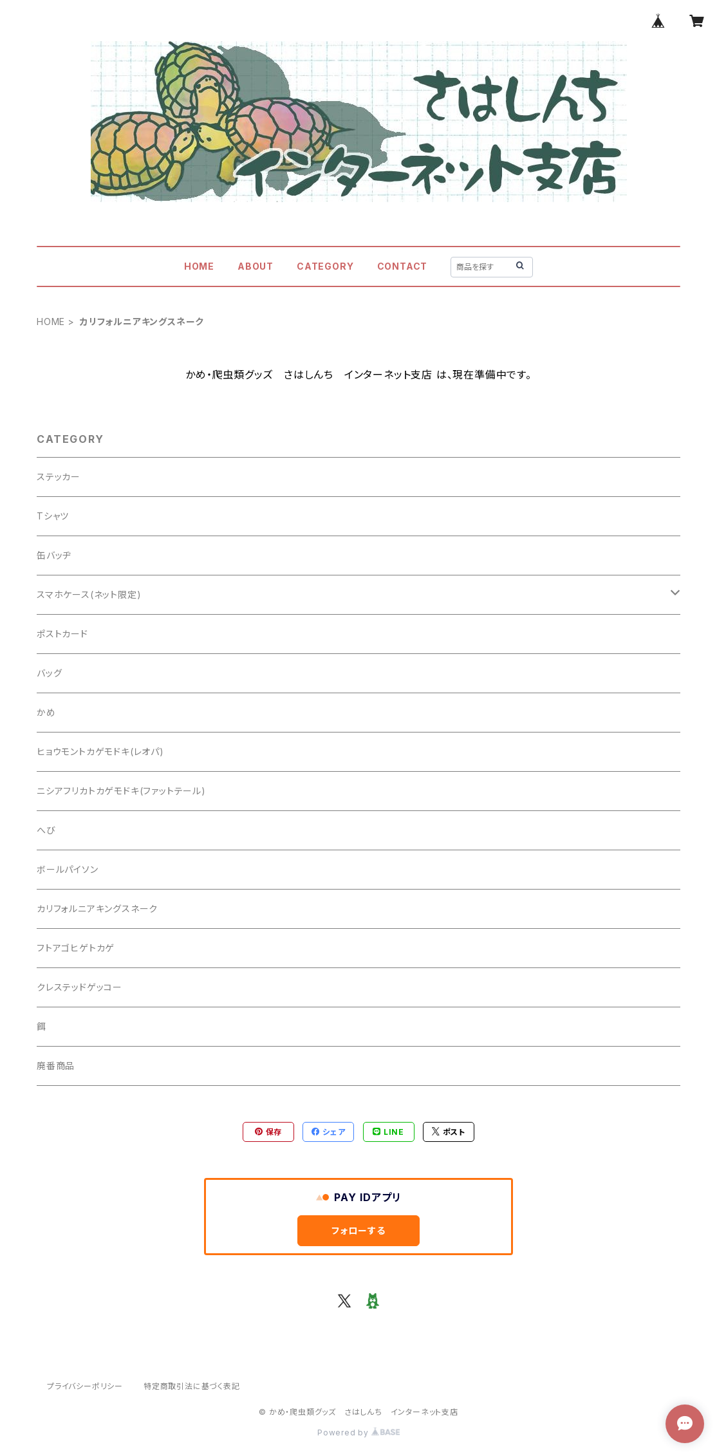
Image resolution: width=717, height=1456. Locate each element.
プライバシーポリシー (85, 1386)
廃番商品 (56, 1065)
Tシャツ (53, 515)
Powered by (358, 1432)
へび (46, 830)
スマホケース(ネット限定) (89, 594)
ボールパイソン (67, 869)
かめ (46, 712)
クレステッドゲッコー (79, 987)
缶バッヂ (54, 555)
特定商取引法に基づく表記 (192, 1386)
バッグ (49, 672)
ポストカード (62, 633)
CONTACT (402, 266)
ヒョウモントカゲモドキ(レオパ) (100, 751)
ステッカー (58, 476)
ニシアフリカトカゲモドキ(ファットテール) (121, 790)
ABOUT (255, 266)
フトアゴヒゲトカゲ (76, 947)
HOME (199, 266)
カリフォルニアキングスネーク (97, 908)
